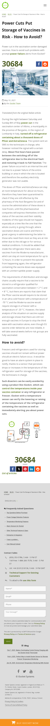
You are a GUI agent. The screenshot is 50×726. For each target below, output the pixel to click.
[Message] (25, 613)
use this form (29, 580)
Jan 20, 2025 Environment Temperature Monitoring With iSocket (28, 663)
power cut (26, 122)
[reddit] (45, 64)
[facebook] (39, 64)
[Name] (25, 588)
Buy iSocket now (25, 722)
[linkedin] (31, 469)
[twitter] (19, 469)
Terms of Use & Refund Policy (16, 705)
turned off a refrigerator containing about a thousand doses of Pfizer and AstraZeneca (24, 137)
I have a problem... (13, 539)
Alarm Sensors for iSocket (15, 526)
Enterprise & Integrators (14, 535)
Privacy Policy (39, 623)
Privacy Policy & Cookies (14, 701)
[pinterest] (25, 469)
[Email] (25, 596)
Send (8, 641)
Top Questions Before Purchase (17, 512)
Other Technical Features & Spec (17, 530)
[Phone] (25, 604)
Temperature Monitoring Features (17, 521)
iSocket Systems (26, 676)
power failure (17, 53)
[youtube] (31, 671)
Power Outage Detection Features (18, 517)
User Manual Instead (13, 544)
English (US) (10, 501)
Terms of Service (24, 634)
